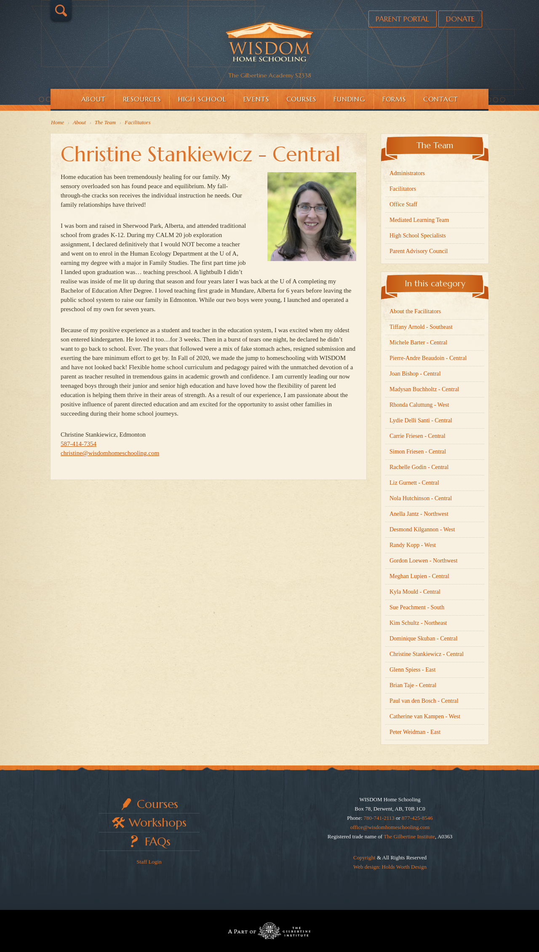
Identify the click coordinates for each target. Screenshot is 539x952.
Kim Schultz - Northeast (418, 623)
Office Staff (403, 204)
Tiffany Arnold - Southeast (421, 327)
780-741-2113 (379, 818)
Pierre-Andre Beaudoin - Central (428, 358)
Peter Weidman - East (415, 732)
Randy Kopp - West (413, 545)
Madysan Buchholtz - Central (424, 389)
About (93, 99)
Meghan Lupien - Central (419, 576)
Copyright (364, 857)
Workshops (158, 822)
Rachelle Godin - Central (419, 467)
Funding (349, 99)
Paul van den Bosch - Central (424, 701)
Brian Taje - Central (413, 685)
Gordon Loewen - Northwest (423, 560)
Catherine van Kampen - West (425, 716)
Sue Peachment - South (417, 607)
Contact (440, 99)
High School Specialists (418, 235)
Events (256, 99)
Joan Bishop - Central (415, 374)
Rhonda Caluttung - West (419, 405)
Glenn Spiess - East (412, 670)
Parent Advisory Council (419, 251)
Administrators (407, 173)
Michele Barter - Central (418, 342)
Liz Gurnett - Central (414, 483)
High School (202, 99)
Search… (61, 10)
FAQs (158, 841)
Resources (142, 99)
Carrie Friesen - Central (418, 436)
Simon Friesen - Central (418, 451)
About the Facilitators (415, 311)
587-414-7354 (81, 446)
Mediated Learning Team (419, 220)
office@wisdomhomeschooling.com (390, 827)
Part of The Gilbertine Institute (269, 931)
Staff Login (148, 862)
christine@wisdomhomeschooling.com (112, 455)
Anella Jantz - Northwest (419, 514)
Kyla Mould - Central (415, 592)
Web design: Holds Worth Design (390, 867)
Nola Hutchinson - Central (421, 498)
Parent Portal (399, 19)
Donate (459, 19)
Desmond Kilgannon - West (422, 529)
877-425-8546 (417, 818)
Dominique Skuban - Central (423, 638)
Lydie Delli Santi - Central (421, 420)
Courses (301, 99)
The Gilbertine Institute (409, 836)
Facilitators (403, 189)
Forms (394, 99)
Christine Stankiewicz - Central (427, 654)
